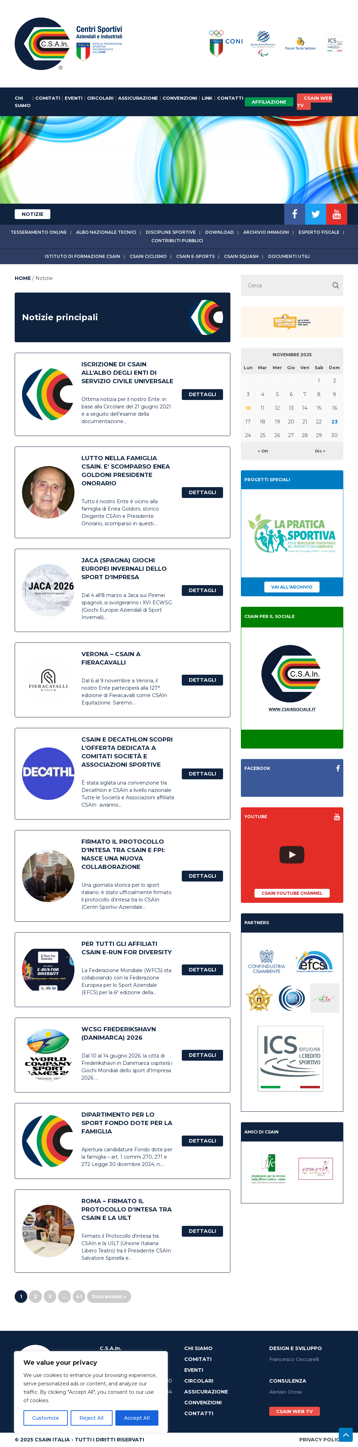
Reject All (91, 1418)
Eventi (74, 98)
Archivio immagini (266, 232)
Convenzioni (180, 98)
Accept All (137, 1418)
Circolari (100, 98)
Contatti (230, 98)
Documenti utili (289, 256)
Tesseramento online (38, 232)
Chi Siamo (23, 101)
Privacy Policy (321, 1440)
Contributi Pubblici (177, 240)
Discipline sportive (171, 232)
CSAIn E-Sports (195, 256)
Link (207, 98)
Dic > (320, 451)
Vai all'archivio (292, 587)
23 (334, 422)
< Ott (263, 451)
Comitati (47, 98)
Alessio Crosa (285, 1392)
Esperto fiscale (319, 232)
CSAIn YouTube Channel (292, 893)
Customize (45, 1418)
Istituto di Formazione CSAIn (82, 256)
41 (79, 1296)
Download (219, 232)
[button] (335, 285)
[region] (91, 1392)
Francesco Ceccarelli (294, 1359)
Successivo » (109, 1296)
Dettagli (202, 394)
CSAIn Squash (241, 256)
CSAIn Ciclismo (148, 256)
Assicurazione (138, 98)
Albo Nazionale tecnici (106, 232)
